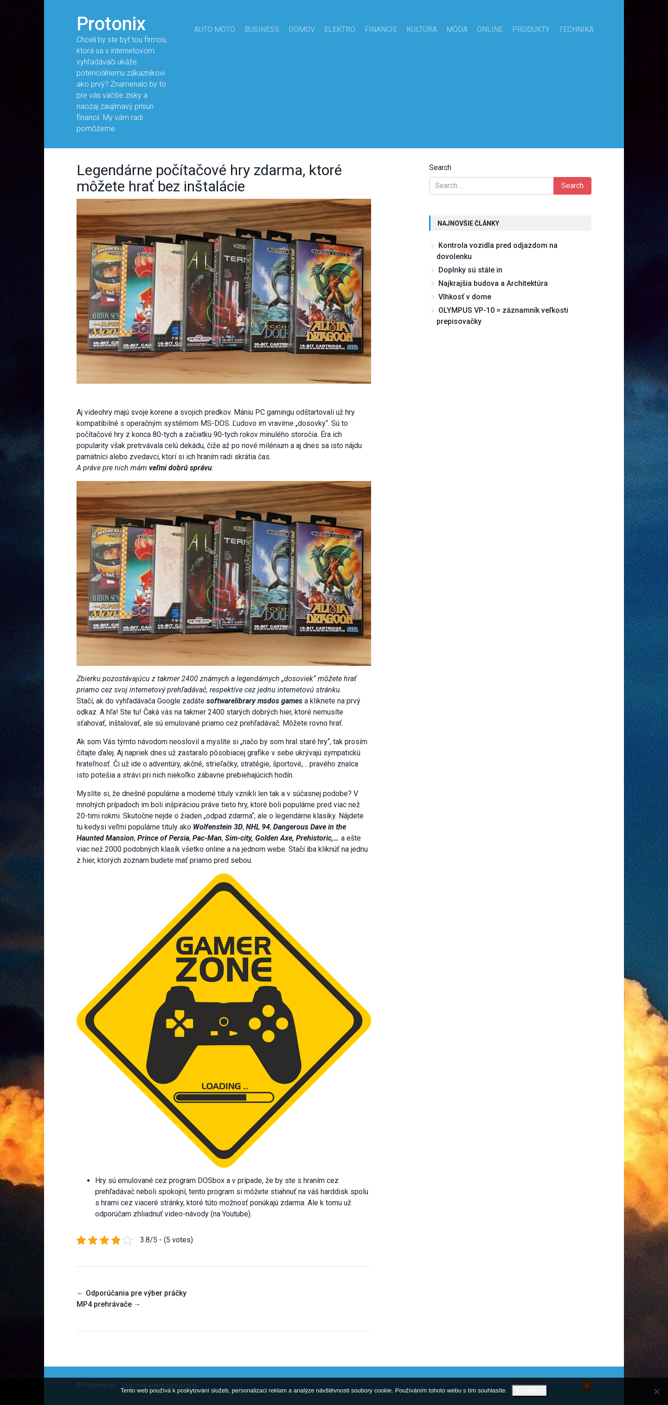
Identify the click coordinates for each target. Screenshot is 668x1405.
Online (490, 29)
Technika (576, 29)
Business (261, 29)
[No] (656, 1391)
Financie (381, 29)
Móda (457, 29)
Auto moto (214, 29)
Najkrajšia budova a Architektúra (493, 283)
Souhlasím (529, 1390)
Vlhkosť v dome (464, 296)
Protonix (111, 24)
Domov (302, 29)
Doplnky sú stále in (470, 270)
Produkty (531, 29)
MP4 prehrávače (109, 1304)
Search (440, 167)
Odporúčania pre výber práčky (131, 1293)
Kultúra (421, 29)
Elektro (339, 29)
